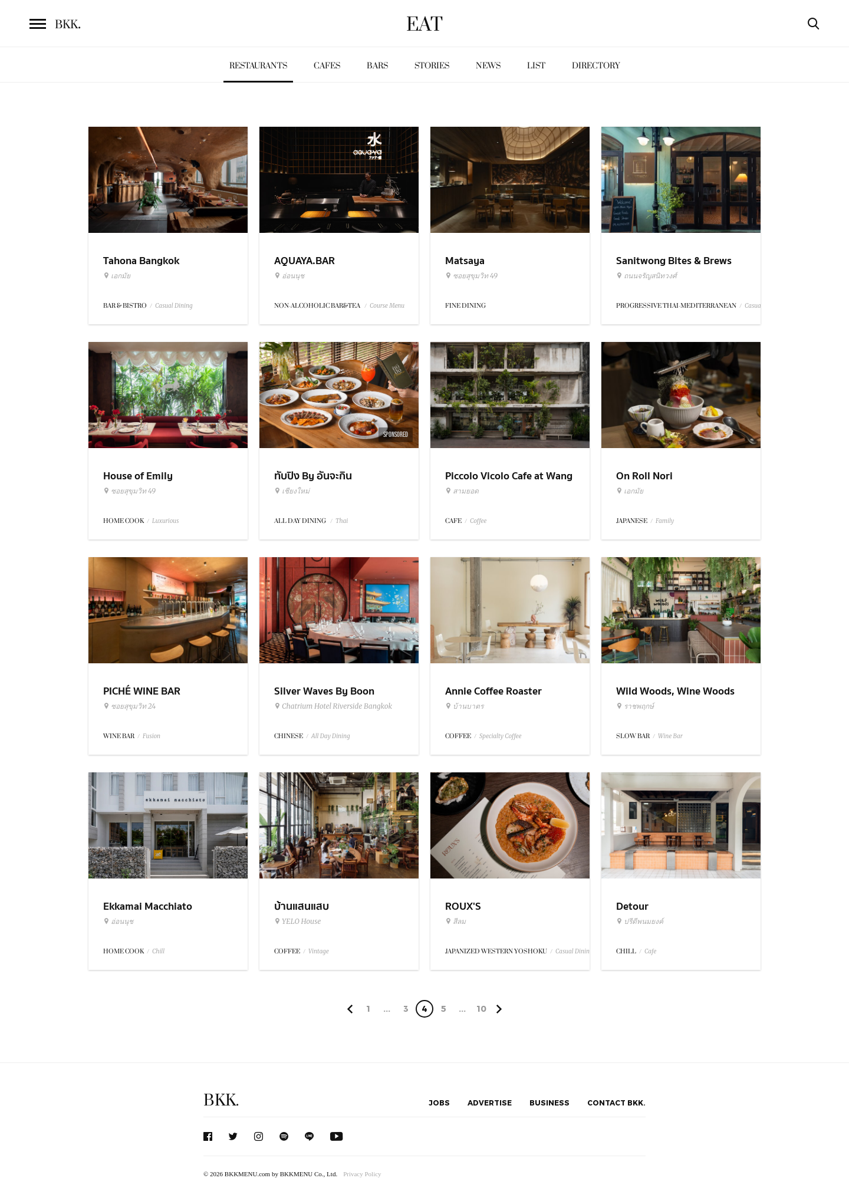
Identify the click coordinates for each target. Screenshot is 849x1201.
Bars (377, 66)
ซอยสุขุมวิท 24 (129, 706)
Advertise (490, 1102)
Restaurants (258, 66)
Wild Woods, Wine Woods (675, 691)
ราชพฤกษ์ (635, 706)
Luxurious (165, 521)
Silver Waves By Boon (324, 691)
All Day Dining (330, 736)
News (488, 66)
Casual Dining (174, 306)
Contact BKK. (616, 1102)
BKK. (221, 1100)
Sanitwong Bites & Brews (674, 260)
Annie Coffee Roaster (493, 691)
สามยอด (462, 491)
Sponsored (395, 434)
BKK (68, 24)
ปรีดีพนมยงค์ (639, 921)
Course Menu (387, 306)
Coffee (478, 521)
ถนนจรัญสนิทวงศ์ (646, 275)
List (536, 66)
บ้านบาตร (464, 706)
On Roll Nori (644, 476)
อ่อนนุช (289, 275)
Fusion (151, 736)
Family (665, 521)
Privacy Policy (362, 1173)
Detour (632, 906)
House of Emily (138, 476)
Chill (158, 951)
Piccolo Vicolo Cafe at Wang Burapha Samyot (508, 483)
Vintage (318, 951)
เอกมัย (116, 275)
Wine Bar (670, 736)
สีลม (455, 921)
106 (481, 1010)
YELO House (297, 921)
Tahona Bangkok (141, 260)
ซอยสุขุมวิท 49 (471, 275)
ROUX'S (463, 906)
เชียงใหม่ (292, 491)
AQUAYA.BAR (304, 260)
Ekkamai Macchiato (147, 906)
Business (549, 1102)
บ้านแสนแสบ (301, 906)
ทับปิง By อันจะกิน (313, 476)
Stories (431, 66)
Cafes (327, 66)
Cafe (650, 951)
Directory (596, 66)
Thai (341, 521)
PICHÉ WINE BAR (141, 691)
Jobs (439, 1102)
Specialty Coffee (500, 736)
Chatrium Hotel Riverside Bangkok (333, 706)
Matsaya (465, 260)
